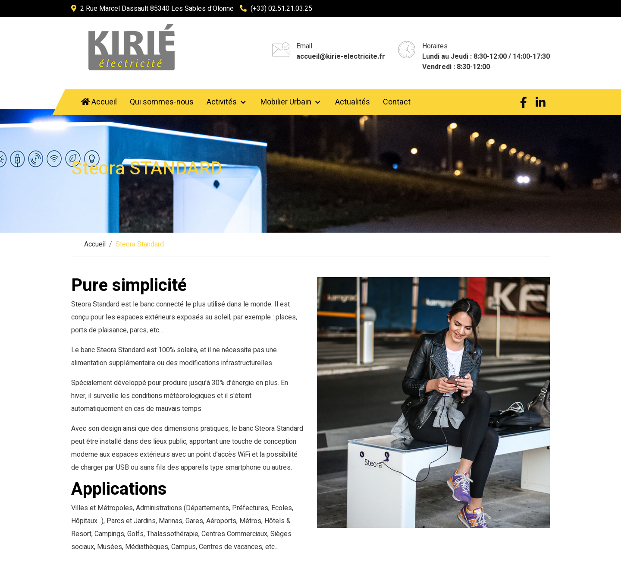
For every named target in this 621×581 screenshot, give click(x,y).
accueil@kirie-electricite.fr (340, 56)
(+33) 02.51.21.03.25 (281, 8)
